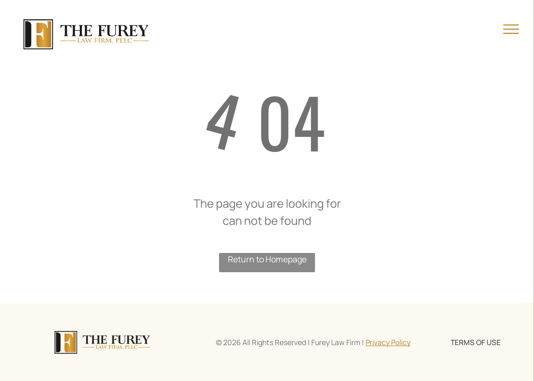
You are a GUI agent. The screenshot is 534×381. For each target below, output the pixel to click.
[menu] (511, 29)
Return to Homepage (267, 259)
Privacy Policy (388, 342)
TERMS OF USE (476, 342)
